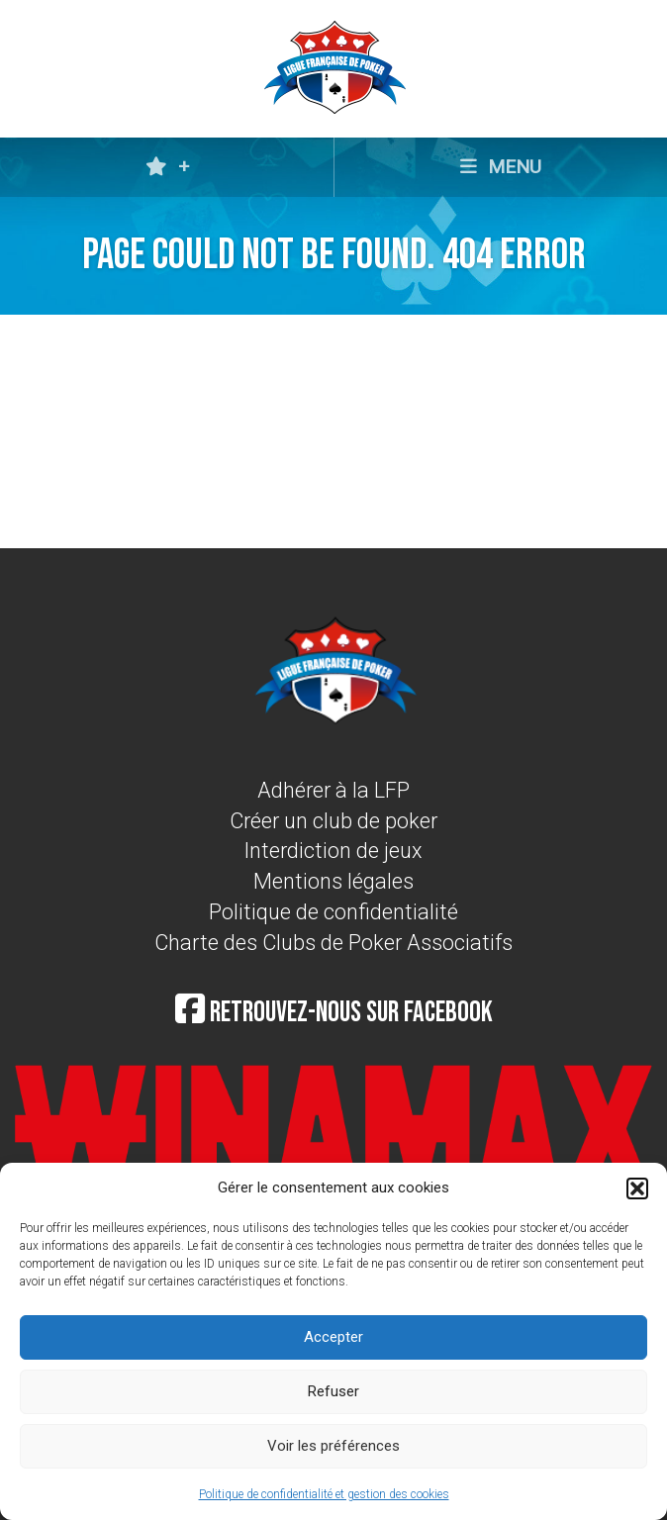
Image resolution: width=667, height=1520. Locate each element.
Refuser (333, 1391)
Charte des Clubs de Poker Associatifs (333, 942)
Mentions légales (333, 881)
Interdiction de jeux (333, 850)
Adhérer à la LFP (333, 790)
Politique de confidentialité (333, 912)
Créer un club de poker (333, 820)
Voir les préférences (333, 1446)
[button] (637, 1188)
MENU (500, 166)
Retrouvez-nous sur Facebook (334, 1013)
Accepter (333, 1337)
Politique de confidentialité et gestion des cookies (324, 1494)
